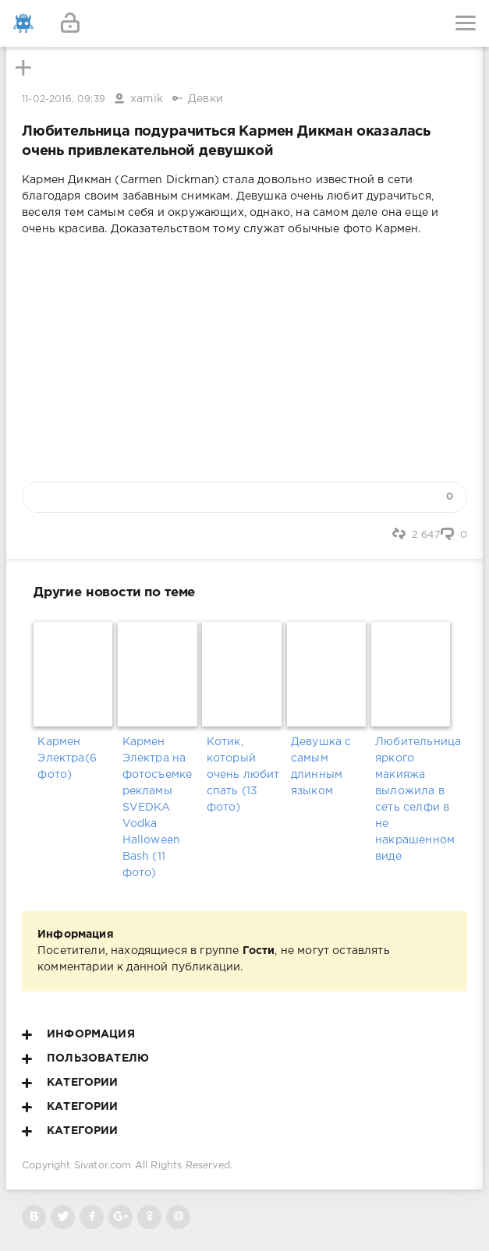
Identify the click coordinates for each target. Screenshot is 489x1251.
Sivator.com (103, 1165)
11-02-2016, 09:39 (63, 99)
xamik (146, 99)
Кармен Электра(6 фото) (67, 758)
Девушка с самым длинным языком (321, 766)
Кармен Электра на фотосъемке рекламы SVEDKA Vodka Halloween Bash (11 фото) (157, 807)
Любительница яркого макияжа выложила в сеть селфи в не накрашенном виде (413, 799)
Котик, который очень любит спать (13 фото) (243, 774)
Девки (205, 99)
